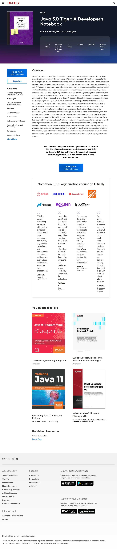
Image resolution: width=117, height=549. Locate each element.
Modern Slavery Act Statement (57, 543)
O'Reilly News (7, 482)
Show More (12, 139)
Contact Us (34, 475)
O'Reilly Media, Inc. (102, 46)
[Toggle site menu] (3, 3)
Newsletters (34, 479)
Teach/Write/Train (10, 475)
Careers (5, 479)
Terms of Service (8, 543)
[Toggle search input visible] (114, 3)
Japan (5, 519)
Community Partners (11, 489)
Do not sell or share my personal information (18, 536)
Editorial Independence (36, 543)
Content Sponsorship (11, 503)
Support (33, 470)
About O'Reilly (9, 470)
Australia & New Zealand (12, 515)
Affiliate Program (9, 493)
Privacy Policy (35, 482)
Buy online (17, 81)
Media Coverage (9, 486)
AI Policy (32, 486)
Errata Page (37, 439)
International (9, 511)
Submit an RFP (8, 496)
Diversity (6, 500)
